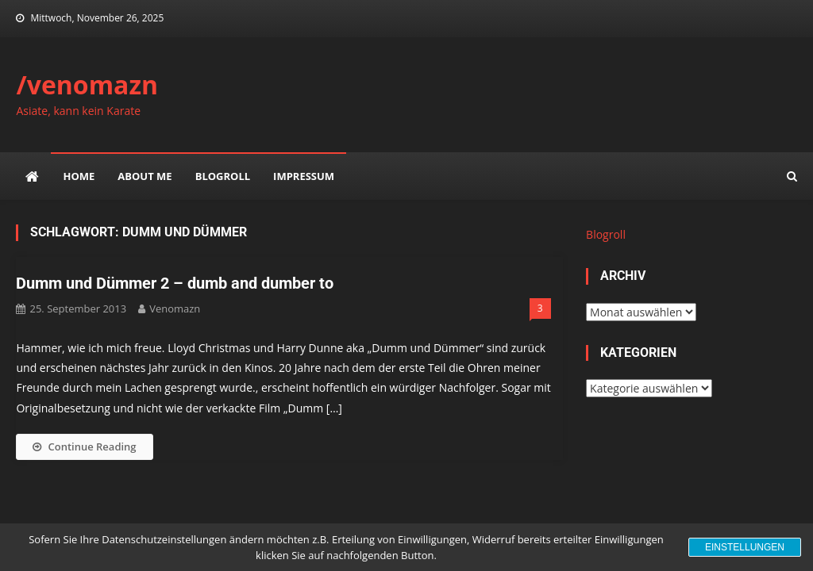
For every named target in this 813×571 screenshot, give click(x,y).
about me (144, 176)
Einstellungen (744, 547)
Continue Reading (84, 446)
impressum (303, 176)
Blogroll (222, 176)
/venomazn (87, 84)
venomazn (174, 308)
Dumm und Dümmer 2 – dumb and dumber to (174, 283)
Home (78, 176)
